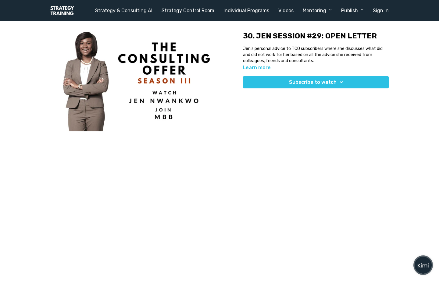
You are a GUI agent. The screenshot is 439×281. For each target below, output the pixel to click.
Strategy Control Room (188, 10)
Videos (286, 10)
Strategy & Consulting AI (123, 10)
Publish (352, 10)
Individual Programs (246, 10)
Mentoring (317, 10)
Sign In (381, 10)
